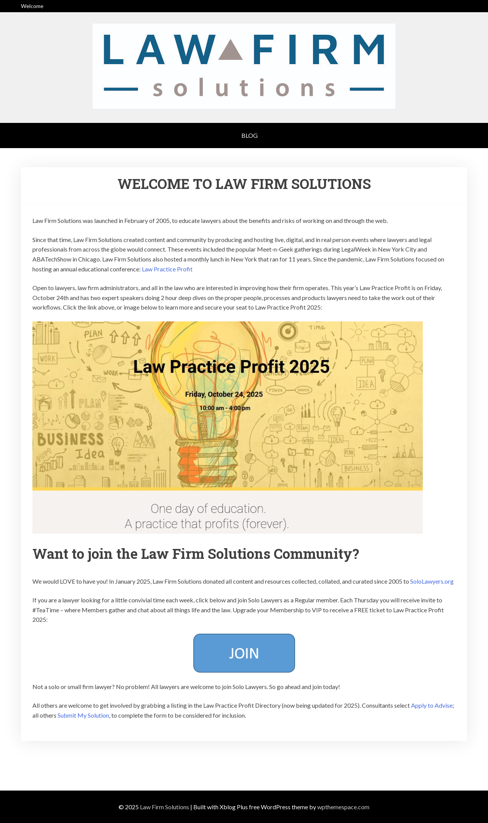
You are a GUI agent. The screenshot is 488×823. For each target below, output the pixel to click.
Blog (249, 135)
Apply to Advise (432, 705)
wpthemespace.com (343, 806)
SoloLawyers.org (432, 581)
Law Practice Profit (167, 269)
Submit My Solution (83, 715)
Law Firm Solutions (164, 806)
